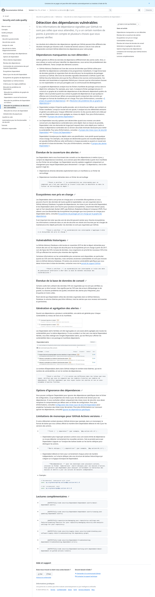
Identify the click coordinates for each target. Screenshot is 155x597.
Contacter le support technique (86, 576)
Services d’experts (84, 590)
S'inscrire (149, 10)
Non (48, 574)
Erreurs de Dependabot (62, 132)
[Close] (149, 3)
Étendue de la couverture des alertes (58, 152)
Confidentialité (61, 590)
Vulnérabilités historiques (52, 240)
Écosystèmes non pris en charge (56, 194)
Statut (70, 590)
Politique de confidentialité (43, 577)
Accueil (6, 16)
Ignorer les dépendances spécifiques (76, 409)
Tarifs (75, 590)
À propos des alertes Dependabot (60, 117)
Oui (40, 574)
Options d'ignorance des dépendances (59, 390)
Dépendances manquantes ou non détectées (63, 54)
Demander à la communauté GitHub (88, 573)
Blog (93, 590)
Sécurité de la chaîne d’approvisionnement (78, 17)
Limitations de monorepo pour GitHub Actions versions (69, 416)
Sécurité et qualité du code (44, 17)
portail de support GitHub (90, 263)
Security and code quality (15, 20)
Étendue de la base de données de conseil (61, 280)
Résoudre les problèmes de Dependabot (107, 17)
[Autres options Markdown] (138, 24)
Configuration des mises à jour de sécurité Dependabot (75, 405)
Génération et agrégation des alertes (58, 308)
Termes (53, 590)
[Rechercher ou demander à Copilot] (80, 10)
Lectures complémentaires (52, 496)
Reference (59, 17)
